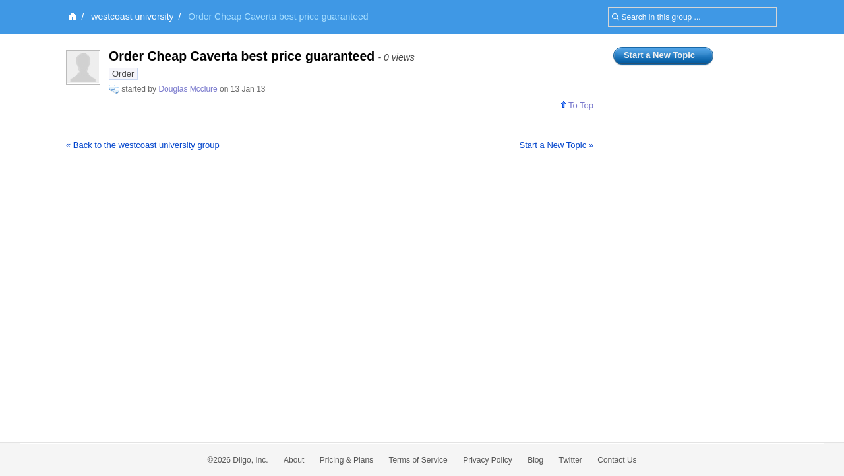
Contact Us (616, 460)
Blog (535, 460)
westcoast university (132, 16)
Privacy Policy (487, 460)
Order (123, 74)
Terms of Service (417, 460)
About (294, 460)
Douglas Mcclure (187, 89)
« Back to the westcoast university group (143, 145)
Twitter (570, 460)
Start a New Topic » (556, 145)
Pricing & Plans (346, 460)
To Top (576, 105)
